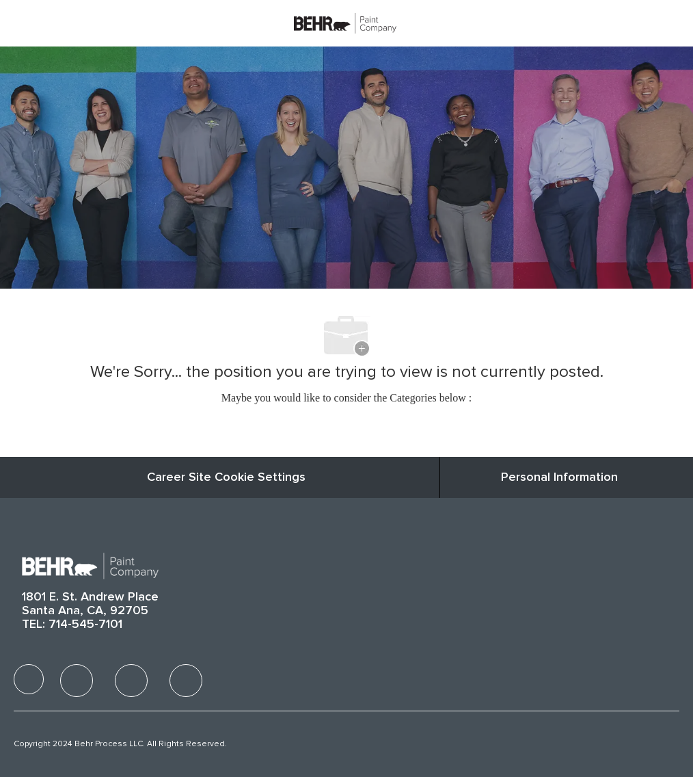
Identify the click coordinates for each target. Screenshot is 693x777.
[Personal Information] (559, 477)
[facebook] (29, 679)
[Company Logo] (345, 22)
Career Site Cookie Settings (226, 477)
